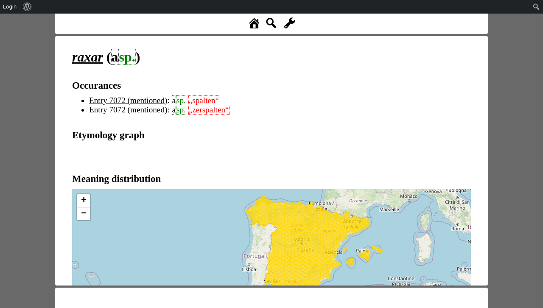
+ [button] (84, 200)
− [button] (84, 213)
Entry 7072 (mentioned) (128, 100)
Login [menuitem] (10, 6)
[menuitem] (27, 7)
